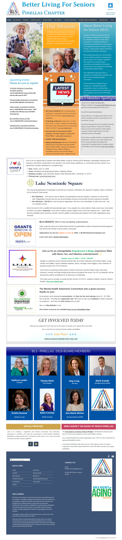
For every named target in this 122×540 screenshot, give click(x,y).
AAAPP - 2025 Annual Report (56, 139)
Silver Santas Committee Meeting (22, 107)
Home (14, 470)
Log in (110, 5)
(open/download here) (47, 176)
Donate (14, 484)
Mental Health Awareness (40, 479)
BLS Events (36, 470)
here (17, 514)
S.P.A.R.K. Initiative (17, 479)
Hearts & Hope (37, 473)
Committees (16, 481)
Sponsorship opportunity (64, 136)
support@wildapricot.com (106, 105)
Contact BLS (36, 481)
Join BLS (14, 473)
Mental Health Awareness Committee (24, 100)
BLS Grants (36, 476)
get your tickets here (64, 128)
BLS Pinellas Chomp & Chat (20, 118)
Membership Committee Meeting (22, 125)
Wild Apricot (103, 537)
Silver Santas (16, 476)
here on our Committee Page (78, 309)
